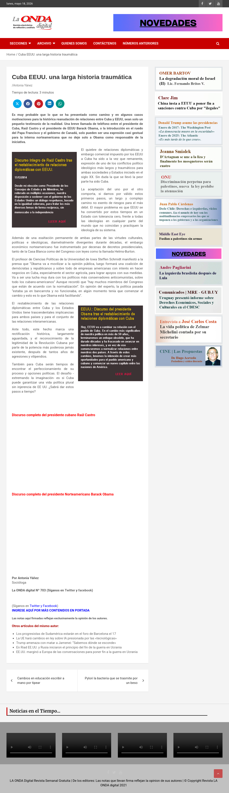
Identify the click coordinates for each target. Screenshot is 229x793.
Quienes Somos (74, 43)
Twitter (70, 590)
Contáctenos (104, 43)
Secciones (18, 43)
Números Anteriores (141, 43)
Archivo (44, 43)
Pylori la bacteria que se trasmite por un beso (111, 680)
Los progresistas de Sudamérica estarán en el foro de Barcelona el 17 (66, 634)
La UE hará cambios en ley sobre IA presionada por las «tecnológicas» (66, 638)
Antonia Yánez (22, 85)
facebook (85, 590)
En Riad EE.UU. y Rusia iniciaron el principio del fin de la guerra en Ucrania (69, 647)
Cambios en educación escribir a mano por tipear (40, 680)
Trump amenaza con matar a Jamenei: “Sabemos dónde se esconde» (66, 643)
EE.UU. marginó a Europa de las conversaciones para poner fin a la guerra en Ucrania (77, 652)
